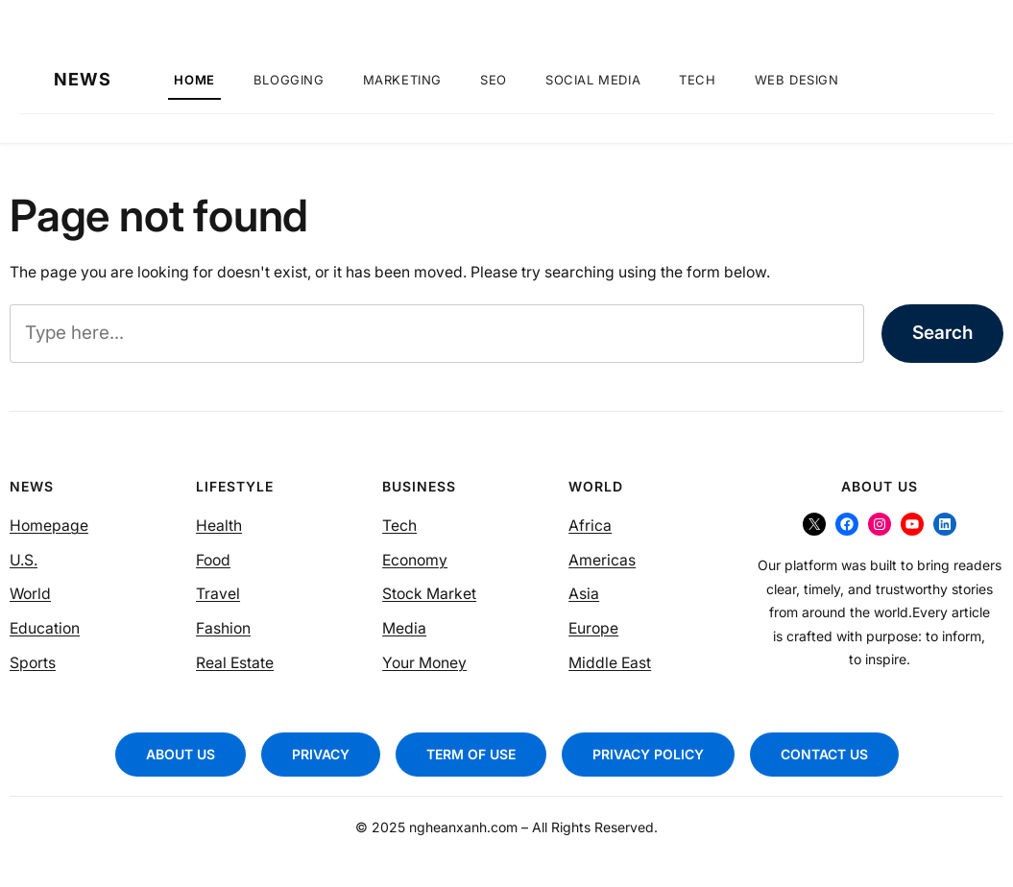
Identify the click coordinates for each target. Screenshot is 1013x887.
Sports (33, 663)
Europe (593, 628)
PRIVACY (321, 754)
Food (213, 560)
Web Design (797, 79)
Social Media (592, 79)
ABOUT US (180, 754)
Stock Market (429, 594)
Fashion (223, 628)
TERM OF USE (471, 754)
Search (942, 333)
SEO (493, 79)
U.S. (23, 560)
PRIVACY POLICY (648, 754)
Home (194, 79)
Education (45, 628)
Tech (697, 79)
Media (404, 628)
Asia (583, 594)
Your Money (424, 663)
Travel (218, 594)
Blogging (289, 79)
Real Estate (235, 663)
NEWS (82, 79)
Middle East (609, 663)
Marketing (402, 79)
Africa (590, 525)
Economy (414, 560)
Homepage (49, 525)
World (30, 594)
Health (219, 525)
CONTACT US (824, 754)
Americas (602, 560)
